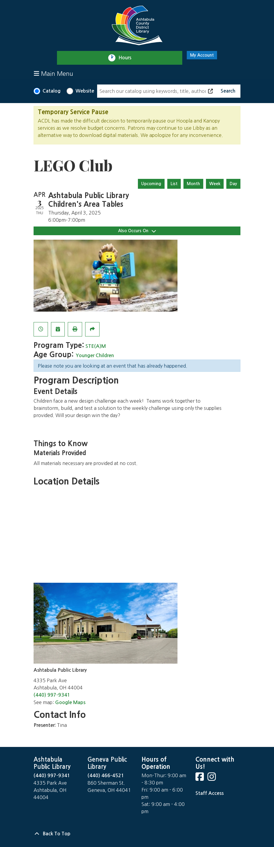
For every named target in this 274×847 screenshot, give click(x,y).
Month (193, 184)
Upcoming (151, 184)
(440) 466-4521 (106, 775)
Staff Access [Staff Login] (209, 793)
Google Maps (70, 702)
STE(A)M (95, 346)
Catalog (52, 91)
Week (214, 184)
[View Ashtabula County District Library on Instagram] (212, 778)
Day (233, 184)
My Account (202, 55)
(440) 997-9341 (52, 695)
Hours (127, 57)
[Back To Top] (137, 834)
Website (85, 91)
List (174, 184)
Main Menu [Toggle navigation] (53, 73)
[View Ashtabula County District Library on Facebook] (200, 778)
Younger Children (95, 355)
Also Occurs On (137, 231)
